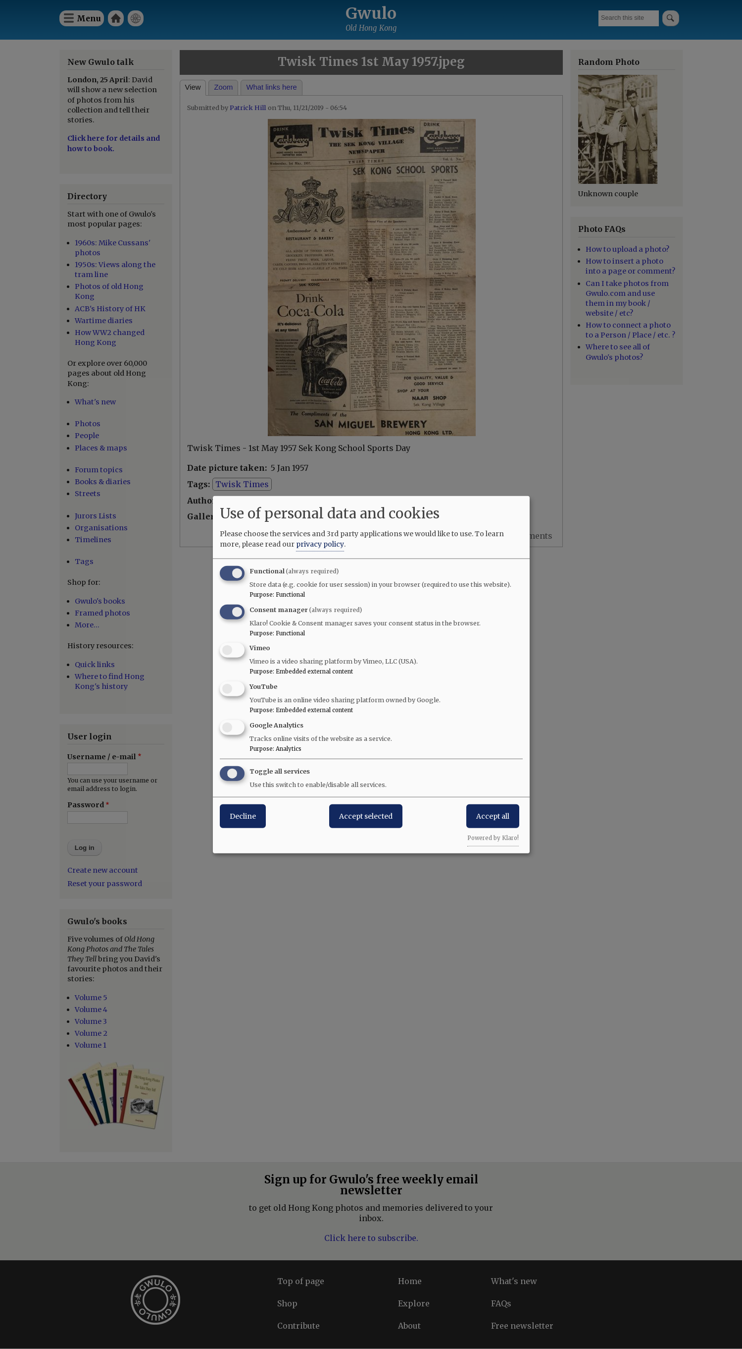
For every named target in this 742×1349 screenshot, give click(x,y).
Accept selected (366, 815)
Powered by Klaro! (493, 837)
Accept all (492, 815)
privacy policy (320, 543)
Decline (243, 815)
